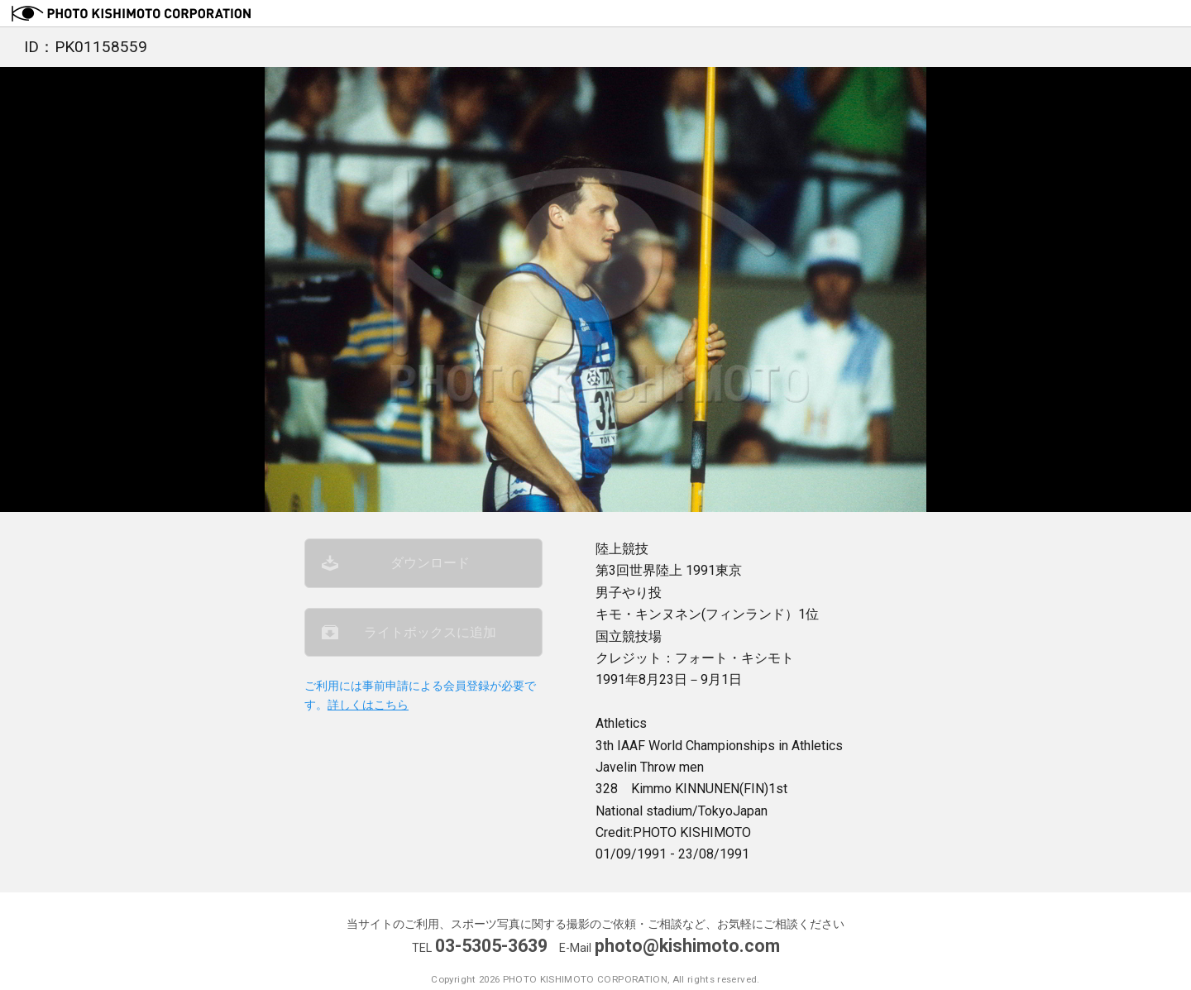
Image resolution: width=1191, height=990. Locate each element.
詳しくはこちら (368, 705)
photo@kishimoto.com (687, 945)
